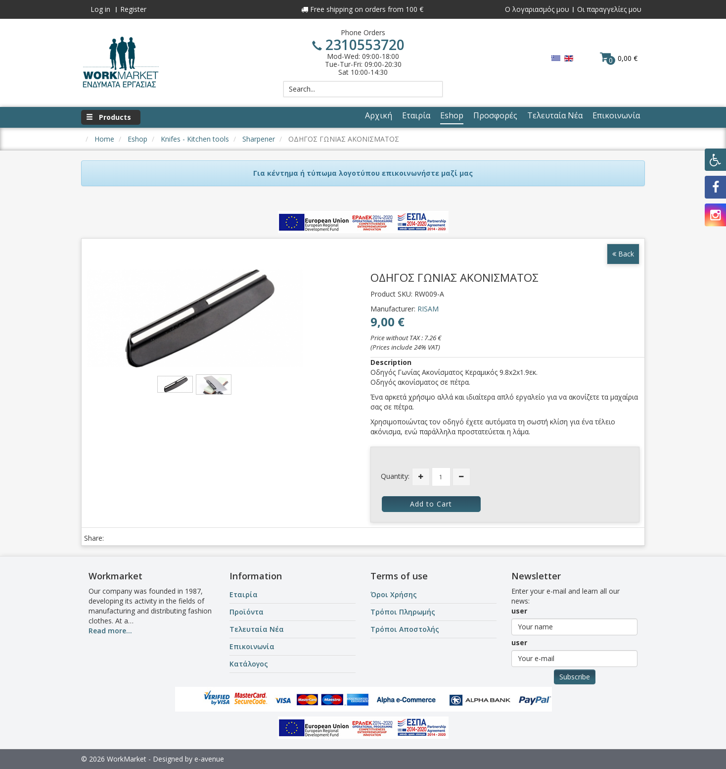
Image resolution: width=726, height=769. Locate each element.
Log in (100, 9)
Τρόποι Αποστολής (404, 629)
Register (133, 9)
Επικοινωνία (251, 646)
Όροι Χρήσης (393, 594)
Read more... (110, 630)
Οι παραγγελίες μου (609, 9)
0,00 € (618, 58)
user (519, 610)
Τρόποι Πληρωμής (402, 611)
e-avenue (209, 759)
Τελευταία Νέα (256, 629)
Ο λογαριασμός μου (537, 9)
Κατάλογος (248, 663)
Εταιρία (243, 594)
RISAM (428, 308)
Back (623, 253)
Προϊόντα (246, 611)
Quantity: (395, 476)
